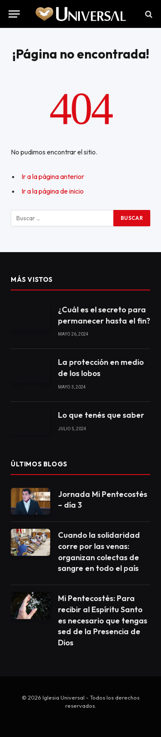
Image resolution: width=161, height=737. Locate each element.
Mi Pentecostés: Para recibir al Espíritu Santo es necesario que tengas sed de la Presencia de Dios (102, 620)
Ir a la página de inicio (52, 191)
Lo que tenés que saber (101, 415)
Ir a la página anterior (52, 176)
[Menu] (14, 14)
